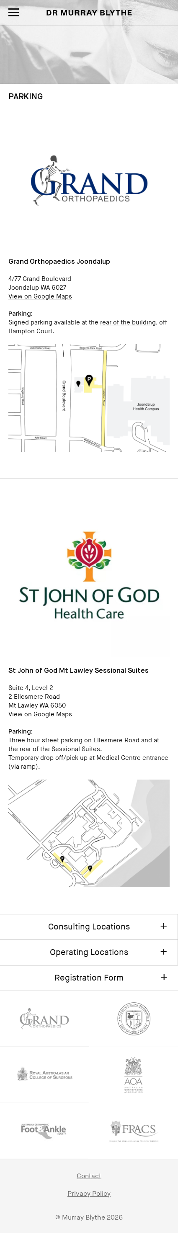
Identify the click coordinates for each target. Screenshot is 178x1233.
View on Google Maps (40, 297)
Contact (89, 1176)
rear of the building (128, 323)
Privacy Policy (89, 1194)
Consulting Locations (89, 927)
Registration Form (89, 978)
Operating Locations (89, 952)
